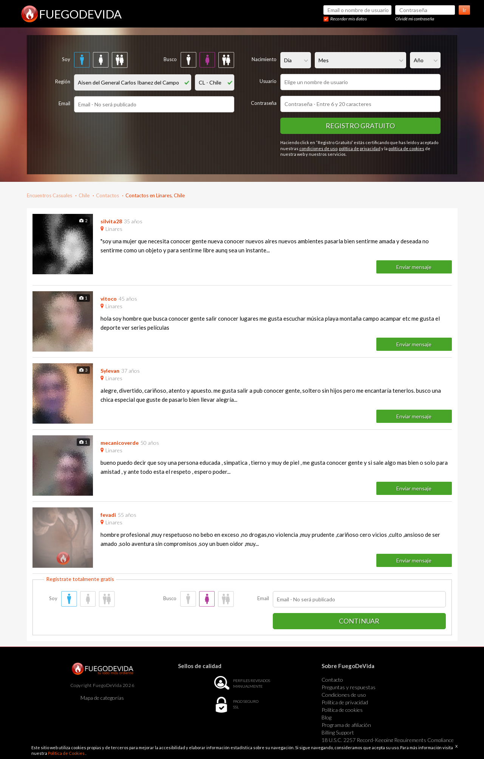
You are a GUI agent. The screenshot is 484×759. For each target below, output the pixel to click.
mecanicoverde (120, 442)
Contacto (332, 679)
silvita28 (111, 221)
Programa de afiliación (346, 725)
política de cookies (406, 148)
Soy (66, 59)
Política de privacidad (345, 702)
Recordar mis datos (348, 19)
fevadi (108, 515)
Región (62, 81)
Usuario (268, 81)
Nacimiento (264, 59)
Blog (326, 717)
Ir (464, 10)
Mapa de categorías (102, 697)
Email (64, 103)
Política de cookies (342, 710)
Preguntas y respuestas (349, 687)
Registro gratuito (360, 125)
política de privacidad (359, 148)
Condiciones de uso (344, 694)
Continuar (359, 621)
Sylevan (110, 370)
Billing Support (338, 732)
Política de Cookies (66, 753)
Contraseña (264, 103)
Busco (170, 59)
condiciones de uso (318, 148)
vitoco (109, 298)
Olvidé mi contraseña (414, 19)
